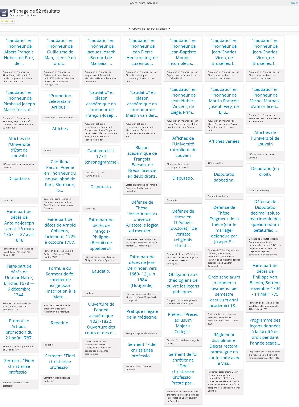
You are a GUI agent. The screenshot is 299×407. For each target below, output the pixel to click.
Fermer (294, 3)
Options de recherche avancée (149, 28)
